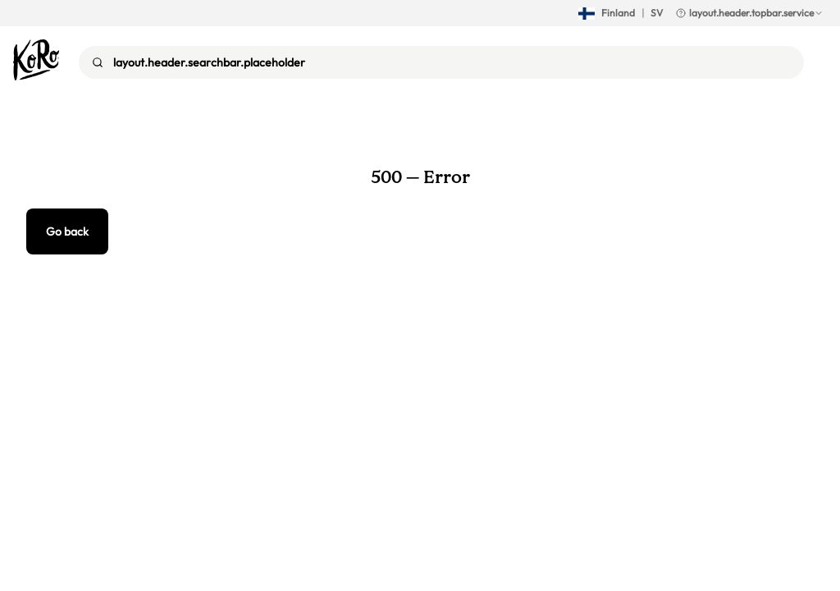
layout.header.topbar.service (750, 13)
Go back (67, 231)
